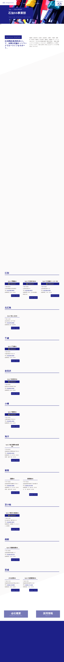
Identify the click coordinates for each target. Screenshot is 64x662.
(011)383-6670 (28, 290)
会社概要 (37, 3)
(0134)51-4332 (10, 421)
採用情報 (49, 3)
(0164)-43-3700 (29, 485)
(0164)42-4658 (10, 485)
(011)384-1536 (47, 290)
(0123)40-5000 (10, 355)
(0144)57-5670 (10, 522)
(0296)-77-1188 (29, 585)
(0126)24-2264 (10, 388)
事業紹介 (25, 3)
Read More (15, 295)
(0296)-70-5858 (11, 585)
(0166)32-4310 (10, 453)
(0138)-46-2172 (11, 554)
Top (10, 9)
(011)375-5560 (10, 322)
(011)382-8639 (10, 290)
